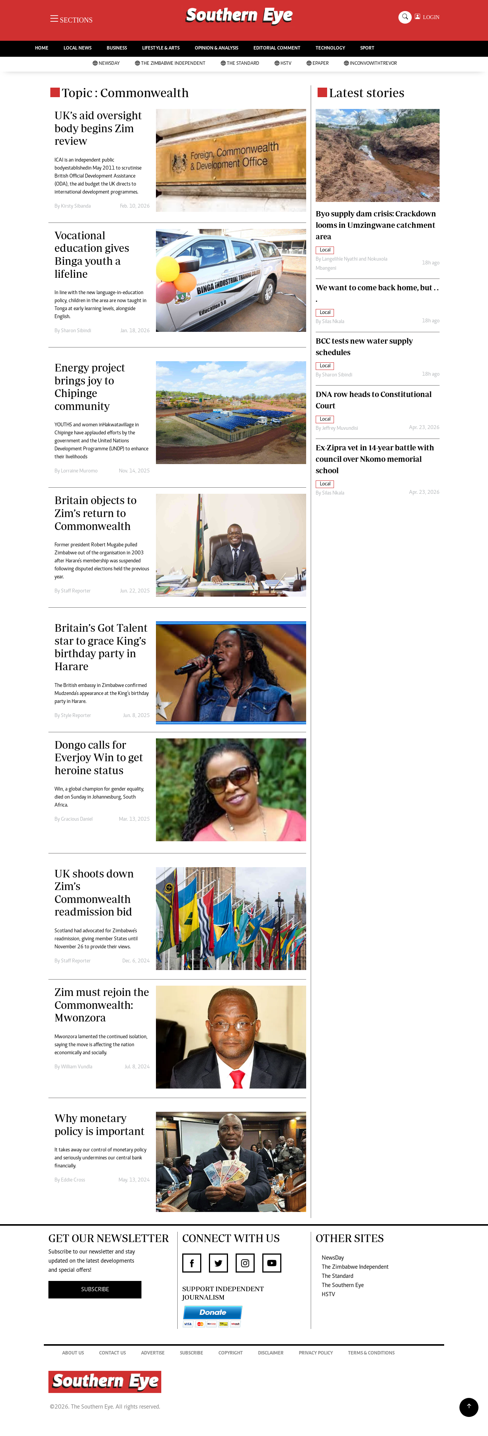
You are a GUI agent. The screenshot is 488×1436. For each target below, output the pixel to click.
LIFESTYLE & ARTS (161, 48)
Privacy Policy (316, 1353)
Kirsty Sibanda (76, 206)
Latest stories (367, 92)
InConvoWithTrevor (370, 63)
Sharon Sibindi (76, 331)
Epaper (318, 63)
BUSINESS (117, 48)
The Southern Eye (343, 1285)
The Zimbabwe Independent (170, 63)
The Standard (240, 63)
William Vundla (76, 1067)
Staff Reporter (76, 591)
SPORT (367, 48)
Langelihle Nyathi (340, 259)
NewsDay (106, 63)
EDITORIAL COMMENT (277, 48)
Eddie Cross (73, 1180)
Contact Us (112, 1353)
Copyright (230, 1353)
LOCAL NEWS (78, 48)
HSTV (282, 63)
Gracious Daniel (77, 819)
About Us (73, 1353)
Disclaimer (271, 1353)
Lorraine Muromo (79, 471)
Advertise (153, 1353)
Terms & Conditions (371, 1353)
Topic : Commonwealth (125, 92)
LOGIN (430, 17)
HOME (41, 48)
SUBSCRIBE (95, 1290)
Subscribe (191, 1353)
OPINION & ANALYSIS (216, 48)
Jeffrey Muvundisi (340, 428)
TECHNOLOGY (330, 48)
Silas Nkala (333, 322)
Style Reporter (76, 716)
